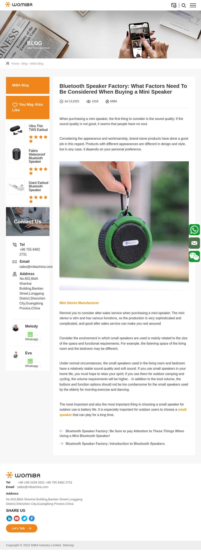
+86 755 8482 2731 (59, 482)
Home (15, 63)
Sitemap (68, 545)
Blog (24, 63)
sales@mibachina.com (36, 266)
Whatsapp (31, 336)
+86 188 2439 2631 (31, 482)
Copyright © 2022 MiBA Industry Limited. (34, 545)
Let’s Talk (22, 528)
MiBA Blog (36, 63)
